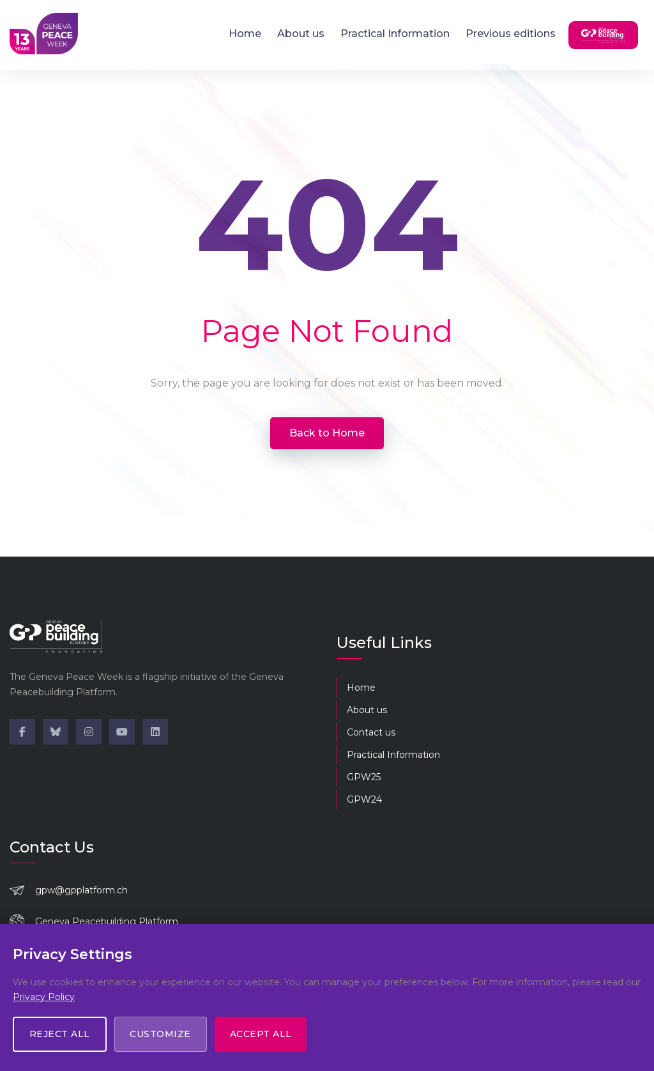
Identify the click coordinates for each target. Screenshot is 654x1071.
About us (300, 33)
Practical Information (395, 33)
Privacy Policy (44, 996)
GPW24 (364, 799)
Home (245, 33)
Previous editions (511, 33)
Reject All (59, 1034)
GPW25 (364, 777)
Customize (161, 1034)
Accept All (262, 1034)
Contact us (371, 732)
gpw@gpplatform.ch (81, 890)
